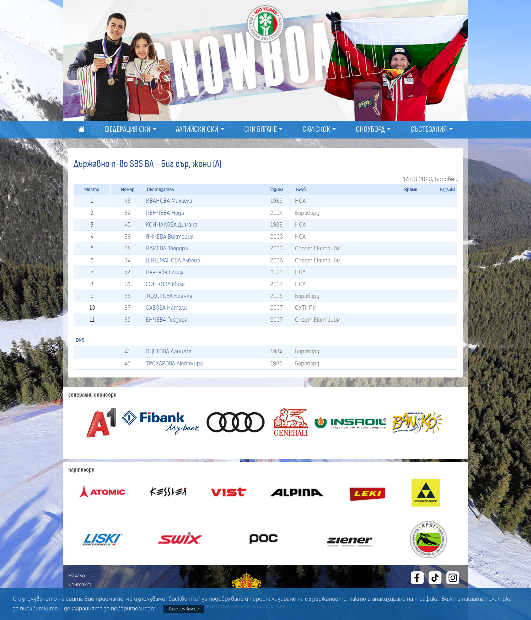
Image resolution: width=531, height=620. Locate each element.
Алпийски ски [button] (197, 129)
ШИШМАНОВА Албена (173, 260)
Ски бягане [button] (260, 129)
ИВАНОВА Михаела (169, 201)
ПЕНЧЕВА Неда (165, 213)
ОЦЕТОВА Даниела (169, 351)
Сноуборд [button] (370, 129)
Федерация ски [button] (127, 129)
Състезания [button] (429, 129)
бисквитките (39, 608)
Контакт (79, 584)
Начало (76, 575)
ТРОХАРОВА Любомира (174, 363)
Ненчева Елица (165, 272)
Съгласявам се (184, 608)
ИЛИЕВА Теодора (167, 248)
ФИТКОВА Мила (165, 284)
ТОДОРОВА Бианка (169, 296)
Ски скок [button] (316, 129)
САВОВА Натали (166, 308)
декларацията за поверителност (110, 608)
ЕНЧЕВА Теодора (167, 320)
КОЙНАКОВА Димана (171, 225)
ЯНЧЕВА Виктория (170, 237)
